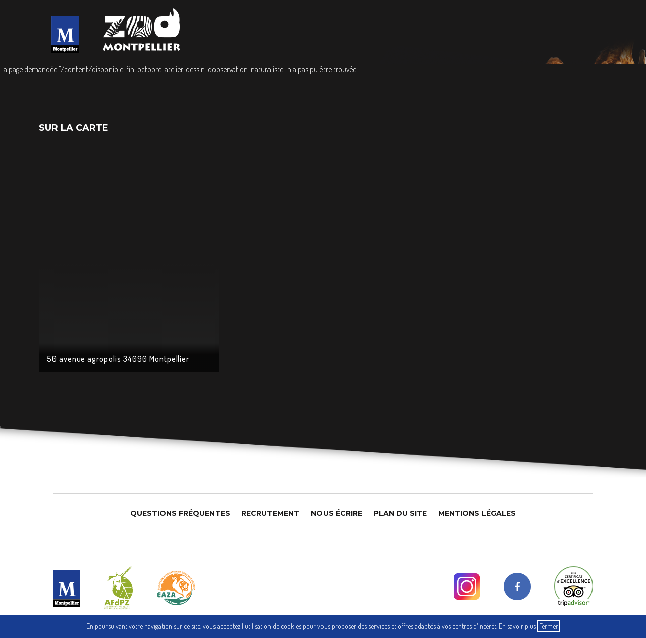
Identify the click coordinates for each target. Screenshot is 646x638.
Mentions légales (477, 513)
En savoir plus (517, 626)
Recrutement (270, 513)
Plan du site (400, 513)
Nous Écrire (336, 513)
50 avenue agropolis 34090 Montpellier (118, 359)
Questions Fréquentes (180, 513)
